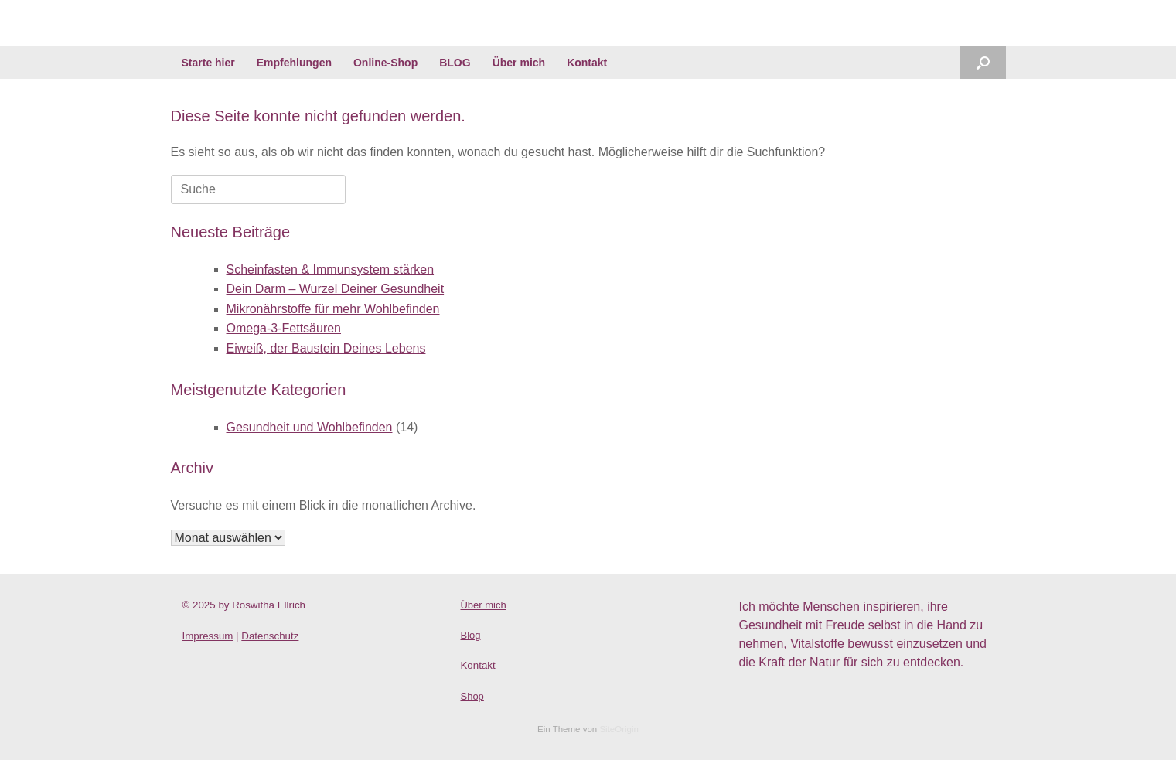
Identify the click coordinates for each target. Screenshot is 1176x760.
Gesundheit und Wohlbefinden (310, 427)
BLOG (454, 62)
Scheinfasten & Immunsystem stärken (331, 269)
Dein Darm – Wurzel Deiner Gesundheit (336, 288)
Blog (470, 635)
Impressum (207, 636)
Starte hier (208, 62)
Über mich (519, 62)
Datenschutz (269, 636)
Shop (471, 696)
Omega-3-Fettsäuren (284, 328)
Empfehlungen (294, 62)
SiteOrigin (619, 729)
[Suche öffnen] (983, 62)
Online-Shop (385, 62)
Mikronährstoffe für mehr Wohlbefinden (333, 308)
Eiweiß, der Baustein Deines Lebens (326, 348)
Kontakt (587, 62)
